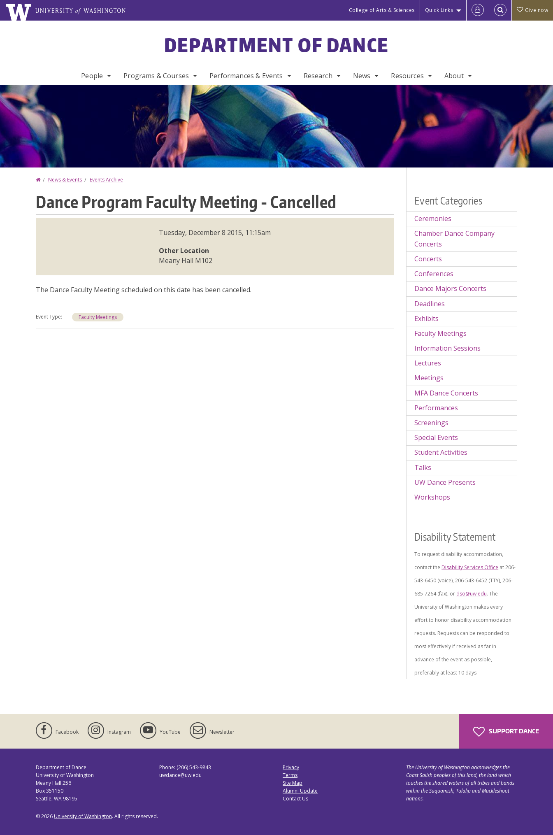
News (362, 75)
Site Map (292, 782)
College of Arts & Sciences (382, 10)
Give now (532, 10)
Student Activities (440, 452)
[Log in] (478, 10)
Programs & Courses (156, 75)
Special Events (436, 437)
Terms (290, 775)
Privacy (291, 767)
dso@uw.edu (471, 593)
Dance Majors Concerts (450, 288)
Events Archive (106, 179)
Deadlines (429, 303)
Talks (422, 467)
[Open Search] (500, 10)
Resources (407, 75)
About (454, 75)
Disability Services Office (469, 567)
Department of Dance (276, 44)
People (92, 75)
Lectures (427, 362)
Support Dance (506, 731)
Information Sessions (447, 348)
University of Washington (83, 816)
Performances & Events (246, 75)
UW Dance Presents (445, 482)
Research (318, 75)
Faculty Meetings (98, 317)
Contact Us (295, 798)
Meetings (429, 377)
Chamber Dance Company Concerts (454, 239)
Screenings (431, 422)
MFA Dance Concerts (446, 393)
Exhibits (426, 318)
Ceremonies (432, 218)
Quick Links (439, 10)
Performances (436, 407)
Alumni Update (300, 790)
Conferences (433, 273)
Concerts (428, 258)
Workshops (432, 497)
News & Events (65, 179)
